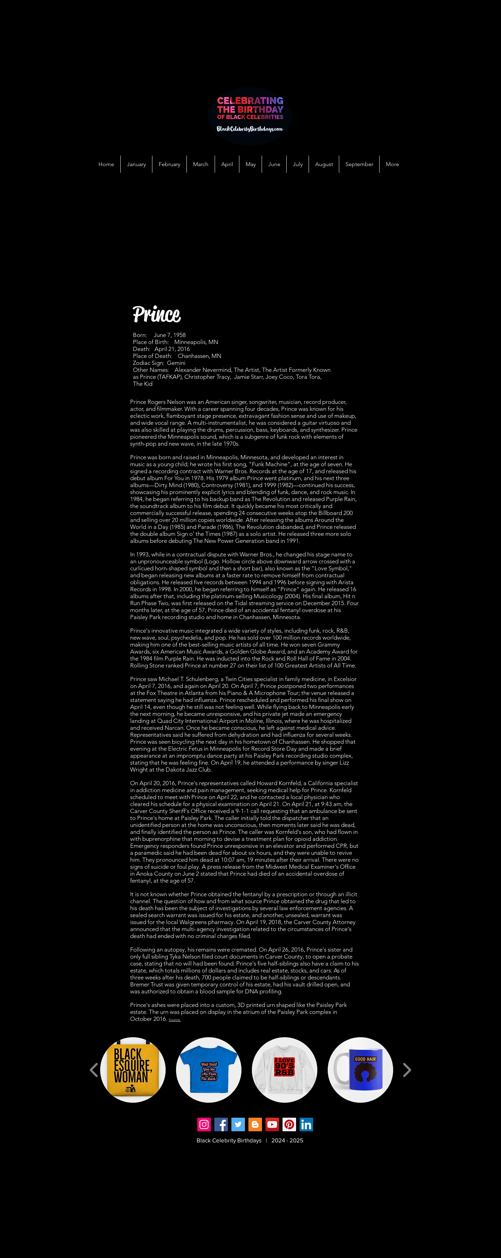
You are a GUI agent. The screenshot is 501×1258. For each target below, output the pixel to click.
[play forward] (407, 1070)
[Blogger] (255, 1124)
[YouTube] (272, 1124)
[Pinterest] (289, 1124)
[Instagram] (204, 1124)
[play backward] (94, 1070)
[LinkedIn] (306, 1124)
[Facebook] (221, 1124)
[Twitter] (238, 1124)
